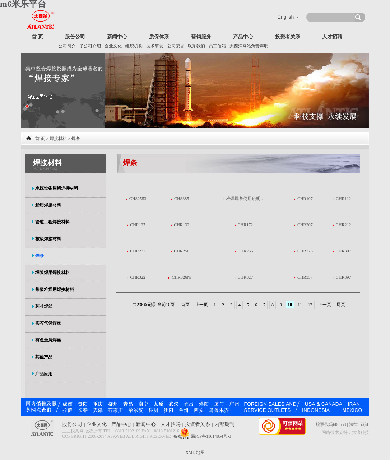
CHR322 (137, 277)
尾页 (340, 304)
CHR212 (343, 224)
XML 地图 (194, 452)
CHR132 (181, 224)
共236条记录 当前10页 (154, 304)
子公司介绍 (90, 45)
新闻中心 (117, 37)
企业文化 (113, 45)
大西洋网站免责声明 (248, 45)
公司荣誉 (175, 45)
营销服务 (201, 37)
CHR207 (305, 224)
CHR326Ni (181, 277)
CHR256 (181, 251)
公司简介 (67, 45)
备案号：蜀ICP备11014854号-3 (202, 436)
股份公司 (75, 37)
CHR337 (305, 277)
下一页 (324, 304)
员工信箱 (217, 45)
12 (310, 304)
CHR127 (137, 224)
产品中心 (243, 37)
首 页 (37, 37)
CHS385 (181, 198)
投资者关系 (287, 37)
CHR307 (343, 251)
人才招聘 (332, 37)
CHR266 (245, 251)
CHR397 (343, 277)
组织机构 (134, 45)
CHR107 (305, 198)
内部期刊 (224, 424)
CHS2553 (137, 198)
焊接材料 (58, 138)
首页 (185, 304)
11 (300, 304)
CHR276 (305, 251)
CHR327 (245, 277)
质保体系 (159, 37)
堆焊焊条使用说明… (245, 198)
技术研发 (154, 45)
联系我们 (196, 45)
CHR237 (137, 251)
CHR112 (343, 198)
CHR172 (245, 224)
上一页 (201, 304)
